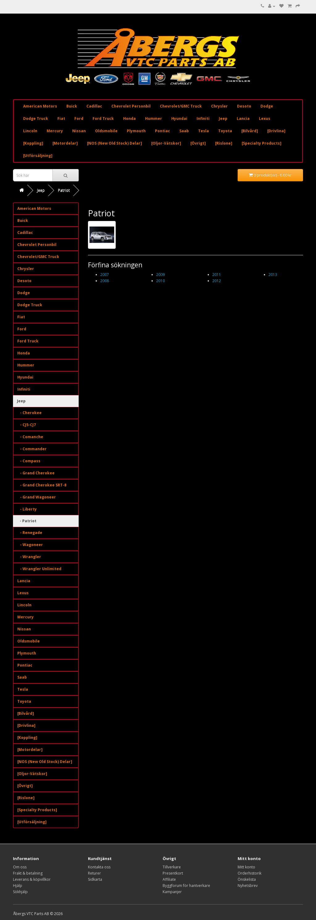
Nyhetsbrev (248, 885)
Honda (129, 118)
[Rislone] (223, 143)
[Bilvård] (249, 131)
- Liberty (27, 509)
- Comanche (30, 436)
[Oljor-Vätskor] (166, 143)
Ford (78, 118)
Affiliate (169, 879)
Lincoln (30, 131)
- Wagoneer (30, 544)
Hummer (153, 118)
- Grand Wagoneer (36, 497)
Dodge (266, 106)
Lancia (243, 118)
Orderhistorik (249, 873)
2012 (216, 280)
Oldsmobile (106, 131)
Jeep (223, 118)
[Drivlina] (276, 131)
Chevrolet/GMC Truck (181, 106)
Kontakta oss (99, 867)
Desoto (244, 106)
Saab (184, 131)
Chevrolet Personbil (131, 106)
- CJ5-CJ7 (26, 424)
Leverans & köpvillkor (32, 879)
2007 (104, 274)
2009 (160, 274)
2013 (272, 274)
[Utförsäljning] (37, 155)
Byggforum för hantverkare (186, 885)
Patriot (64, 190)
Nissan (79, 131)
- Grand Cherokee (36, 473)
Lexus (264, 118)
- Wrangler (29, 556)
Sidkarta (95, 879)
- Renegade (29, 532)
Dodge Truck (35, 118)
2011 (216, 274)
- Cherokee (29, 412)
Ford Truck (103, 118)
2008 (104, 280)
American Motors (40, 106)
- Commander (32, 449)
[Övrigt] (198, 143)
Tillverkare (172, 867)
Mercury (55, 131)
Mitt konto (246, 867)
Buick (71, 106)
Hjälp (17, 885)
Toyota (225, 131)
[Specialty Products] (261, 143)
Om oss (20, 867)
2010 (160, 280)
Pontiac (162, 131)
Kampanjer (172, 891)
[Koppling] (33, 143)
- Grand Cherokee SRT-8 (41, 485)
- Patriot (26, 521)
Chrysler (219, 106)
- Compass (28, 461)
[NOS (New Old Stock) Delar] (114, 143)
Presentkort (173, 873)
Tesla (203, 131)
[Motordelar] (65, 143)
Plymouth (136, 131)
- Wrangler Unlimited (39, 568)
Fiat (61, 118)
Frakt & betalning (28, 873)
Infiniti (203, 118)
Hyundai (179, 118)
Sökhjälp (20, 891)
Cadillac (94, 106)
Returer (94, 873)
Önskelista (247, 879)
